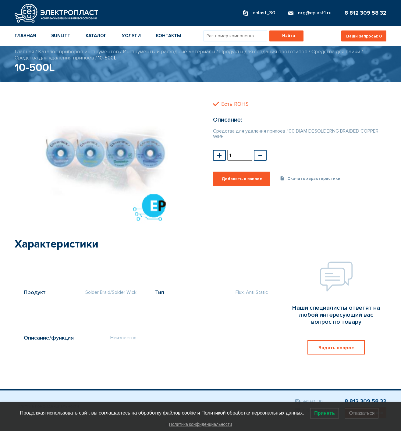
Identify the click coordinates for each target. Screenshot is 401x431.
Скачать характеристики (310, 178)
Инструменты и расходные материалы (169, 51)
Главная (25, 35)
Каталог (96, 35)
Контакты (168, 35)
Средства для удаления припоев (54, 58)
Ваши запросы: (364, 36)
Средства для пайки (335, 51)
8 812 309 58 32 (365, 12)
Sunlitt (60, 35)
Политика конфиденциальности (200, 424)
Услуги (131, 35)
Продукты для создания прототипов (263, 51)
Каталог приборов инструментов (78, 51)
